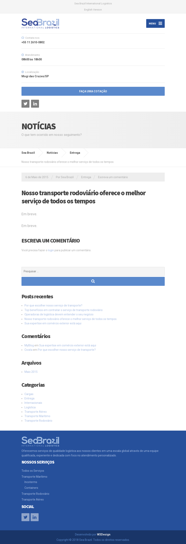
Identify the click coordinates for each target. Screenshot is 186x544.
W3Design (103, 534)
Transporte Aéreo (35, 411)
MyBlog (29, 345)
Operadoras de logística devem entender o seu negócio (58, 314)
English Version (93, 9)
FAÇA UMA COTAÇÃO (93, 91)
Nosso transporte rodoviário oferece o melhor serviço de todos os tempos (70, 319)
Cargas (28, 394)
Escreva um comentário (113, 177)
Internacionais (33, 402)
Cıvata (28, 349)
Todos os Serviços (32, 470)
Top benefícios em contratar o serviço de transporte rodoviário (63, 310)
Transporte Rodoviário (38, 420)
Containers (31, 487)
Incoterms (30, 482)
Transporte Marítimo (37, 416)
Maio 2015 (31, 371)
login (51, 250)
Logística (30, 407)
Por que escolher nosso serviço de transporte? (53, 305)
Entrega (86, 177)
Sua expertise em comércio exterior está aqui (52, 323)
